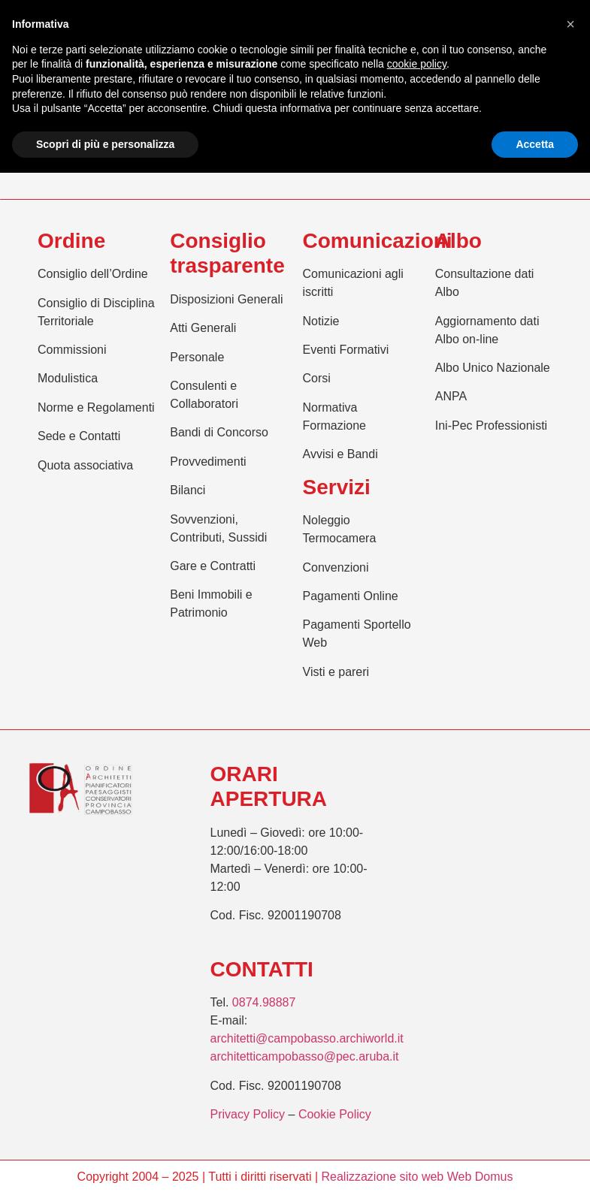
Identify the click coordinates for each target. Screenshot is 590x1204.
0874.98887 (264, 1002)
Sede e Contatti (79, 436)
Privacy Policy (248, 1114)
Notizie (321, 321)
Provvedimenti (208, 461)
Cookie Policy (334, 1114)
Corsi (317, 378)
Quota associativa (85, 465)
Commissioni (72, 349)
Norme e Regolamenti (96, 407)
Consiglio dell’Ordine (93, 273)
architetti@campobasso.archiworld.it (307, 1038)
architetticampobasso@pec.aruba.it (304, 1056)
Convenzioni (336, 567)
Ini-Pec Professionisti (491, 425)
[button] (570, 24)
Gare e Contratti (213, 566)
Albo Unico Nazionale (492, 367)
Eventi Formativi (346, 349)
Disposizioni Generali (226, 299)
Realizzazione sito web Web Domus (417, 1176)
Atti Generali (203, 327)
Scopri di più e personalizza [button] (105, 144)
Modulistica (68, 378)
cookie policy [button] (416, 64)
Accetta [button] (535, 144)
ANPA (451, 396)
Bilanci (187, 490)
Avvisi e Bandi (340, 454)
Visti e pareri (336, 671)
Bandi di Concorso (219, 432)
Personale (197, 357)
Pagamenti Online (350, 596)
